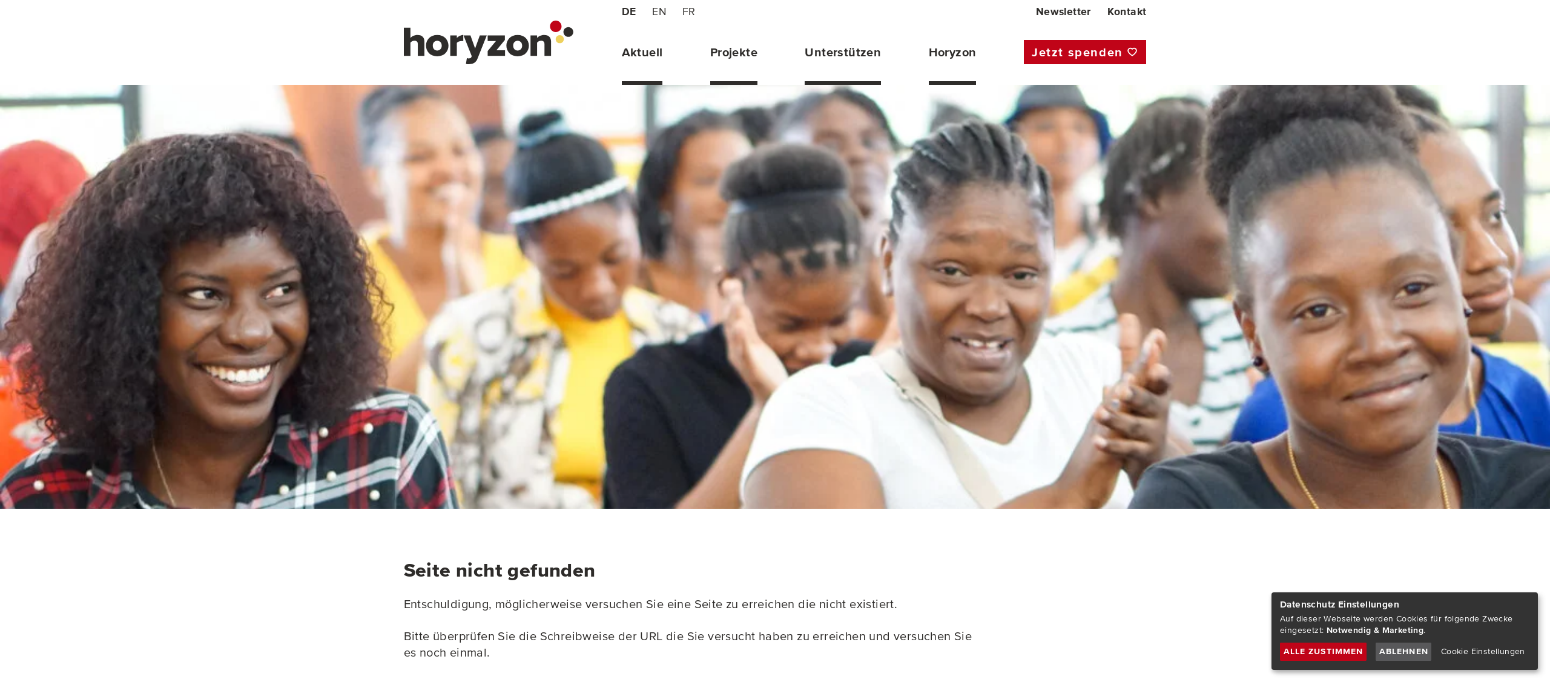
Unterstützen (843, 52)
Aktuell (642, 52)
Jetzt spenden (1077, 52)
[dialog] (1404, 631)
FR (689, 11)
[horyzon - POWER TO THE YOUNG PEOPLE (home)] (488, 42)
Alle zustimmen (1324, 651)
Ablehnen (1403, 651)
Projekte (733, 52)
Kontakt (1127, 11)
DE (629, 11)
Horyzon (953, 52)
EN (659, 11)
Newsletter (1063, 11)
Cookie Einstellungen (1483, 651)
